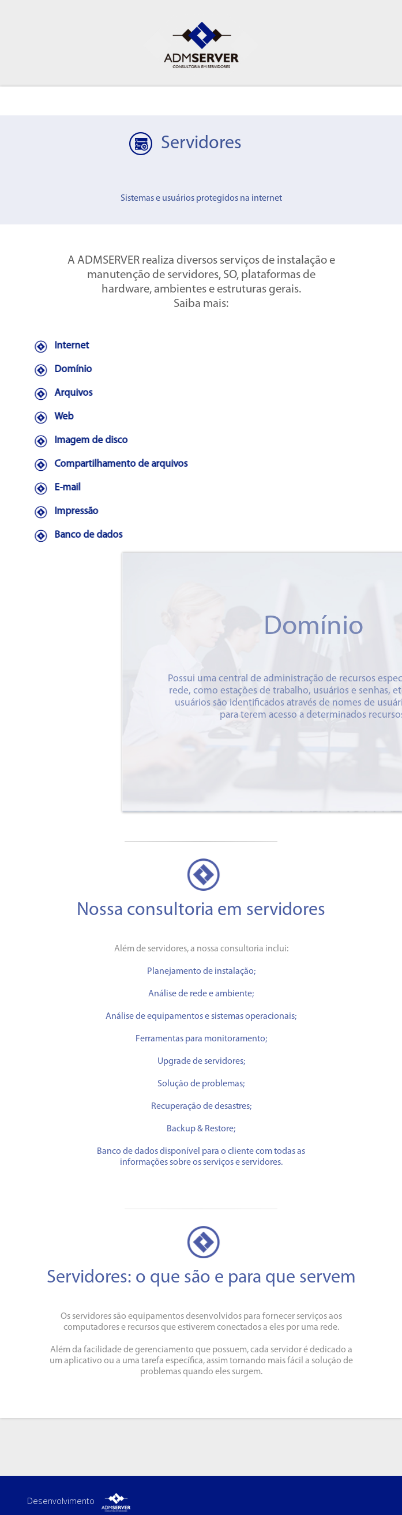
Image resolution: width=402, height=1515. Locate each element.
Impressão (63, 511)
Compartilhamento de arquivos (107, 464)
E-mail (54, 488)
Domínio (59, 369)
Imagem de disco (77, 440)
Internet (58, 346)
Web (50, 417)
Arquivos (60, 393)
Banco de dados (75, 535)
